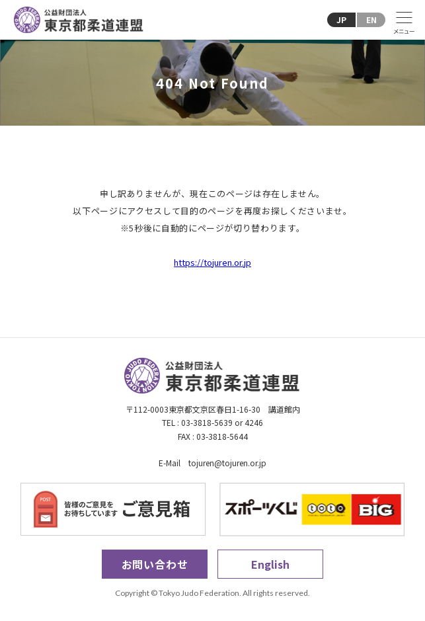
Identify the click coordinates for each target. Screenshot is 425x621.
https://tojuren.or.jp (212, 262)
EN (371, 19)
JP (341, 19)
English (270, 564)
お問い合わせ (155, 564)
